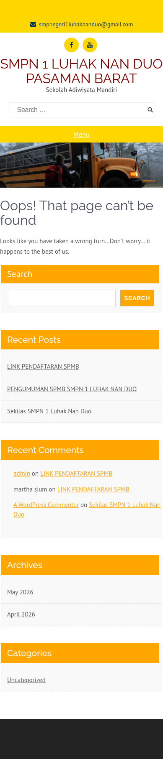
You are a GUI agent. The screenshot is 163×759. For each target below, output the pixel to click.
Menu (81, 134)
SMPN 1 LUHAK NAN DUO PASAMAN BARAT (81, 71)
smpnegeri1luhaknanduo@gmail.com (86, 24)
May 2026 (20, 592)
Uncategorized (26, 680)
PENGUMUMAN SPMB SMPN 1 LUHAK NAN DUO (72, 389)
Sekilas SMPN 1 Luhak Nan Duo (49, 411)
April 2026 (21, 614)
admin (21, 473)
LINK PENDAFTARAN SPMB (43, 366)
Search (19, 274)
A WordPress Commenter (46, 505)
